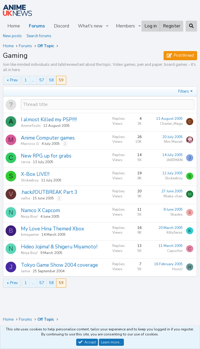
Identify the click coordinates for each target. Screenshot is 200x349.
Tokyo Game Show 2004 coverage (59, 265)
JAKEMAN (174, 160)
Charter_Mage (171, 123)
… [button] (33, 80)
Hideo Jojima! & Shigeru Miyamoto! (59, 246)
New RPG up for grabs (46, 156)
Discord (61, 26)
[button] (107, 26)
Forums (37, 26)
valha (25, 198)
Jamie (25, 271)
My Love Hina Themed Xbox (52, 228)
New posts (12, 36)
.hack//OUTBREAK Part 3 (49, 192)
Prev (14, 80)
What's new (90, 26)
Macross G (30, 143)
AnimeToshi (31, 125)
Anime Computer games (48, 138)
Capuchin (175, 250)
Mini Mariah (173, 141)
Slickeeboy (30, 180)
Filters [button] (183, 91)
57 (41, 80)
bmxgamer (30, 234)
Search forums (38, 36)
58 (51, 80)
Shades (176, 214)
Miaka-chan (173, 196)
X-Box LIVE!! (35, 174)
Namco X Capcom (40, 210)
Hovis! (177, 269)
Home (13, 26)
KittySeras (174, 232)
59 (61, 80)
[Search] (191, 26)
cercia (25, 162)
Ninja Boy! (29, 216)
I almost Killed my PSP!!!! (49, 119)
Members (125, 26)
